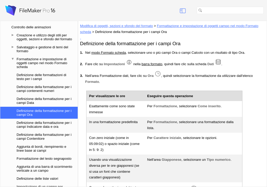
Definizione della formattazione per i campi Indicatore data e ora (44, 125)
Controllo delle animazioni (31, 27)
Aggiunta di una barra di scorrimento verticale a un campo (44, 168)
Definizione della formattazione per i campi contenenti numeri (44, 89)
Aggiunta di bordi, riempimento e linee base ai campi (41, 148)
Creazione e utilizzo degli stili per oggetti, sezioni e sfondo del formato (44, 37)
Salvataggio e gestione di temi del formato (42, 49)
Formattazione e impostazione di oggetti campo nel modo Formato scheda (42, 63)
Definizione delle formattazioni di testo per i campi (41, 77)
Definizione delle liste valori (37, 179)
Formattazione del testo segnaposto (44, 159)
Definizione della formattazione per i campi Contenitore (44, 137)
